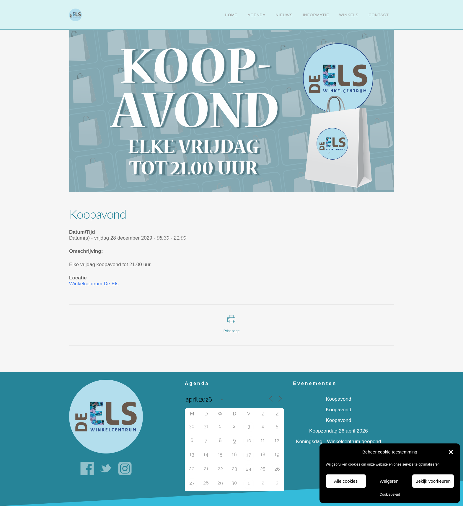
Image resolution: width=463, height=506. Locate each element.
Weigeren (389, 481)
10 (248, 440)
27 (192, 483)
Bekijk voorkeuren (433, 481)
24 (249, 469)
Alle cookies (346, 481)
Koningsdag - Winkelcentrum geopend (338, 441)
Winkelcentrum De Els (93, 283)
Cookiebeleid (389, 494)
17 (248, 455)
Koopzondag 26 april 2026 (338, 431)
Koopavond (338, 399)
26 (277, 469)
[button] (451, 452)
